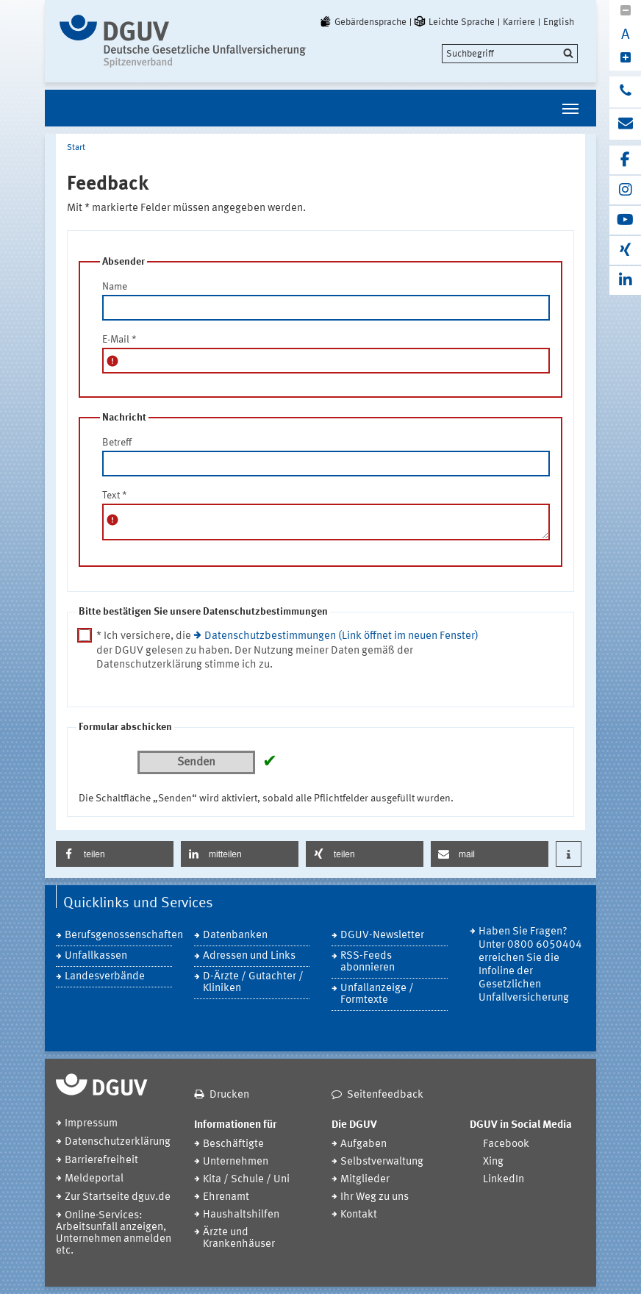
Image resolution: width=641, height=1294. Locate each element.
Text (114, 495)
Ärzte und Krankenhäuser (239, 1238)
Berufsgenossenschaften (118, 935)
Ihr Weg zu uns (374, 1197)
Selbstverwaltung (381, 1162)
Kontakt (358, 1214)
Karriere (519, 22)
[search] (510, 53)
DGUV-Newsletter (382, 935)
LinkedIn (503, 1179)
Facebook (506, 1144)
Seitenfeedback (385, 1095)
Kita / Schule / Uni (246, 1179)
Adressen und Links (249, 956)
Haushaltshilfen (241, 1214)
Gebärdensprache (362, 22)
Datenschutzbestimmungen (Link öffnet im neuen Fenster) (341, 636)
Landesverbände (105, 976)
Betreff (117, 442)
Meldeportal (94, 1178)
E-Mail (119, 340)
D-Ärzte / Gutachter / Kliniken (253, 982)
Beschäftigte (233, 1144)
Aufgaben (363, 1144)
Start (76, 147)
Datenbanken (235, 935)
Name (114, 287)
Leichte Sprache (453, 22)
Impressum (91, 1123)
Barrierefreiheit (101, 1160)
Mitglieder (365, 1179)
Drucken (229, 1095)
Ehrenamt (226, 1197)
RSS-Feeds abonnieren (367, 962)
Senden (196, 762)
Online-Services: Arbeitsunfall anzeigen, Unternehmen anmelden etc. (113, 1233)
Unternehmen (235, 1162)
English (558, 22)
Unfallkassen (96, 956)
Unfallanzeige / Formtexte (377, 994)
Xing (493, 1162)
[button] (114, 854)
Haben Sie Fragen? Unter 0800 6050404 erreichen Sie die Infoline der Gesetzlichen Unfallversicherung (530, 965)
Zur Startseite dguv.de (118, 1197)
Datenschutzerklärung (118, 1142)
